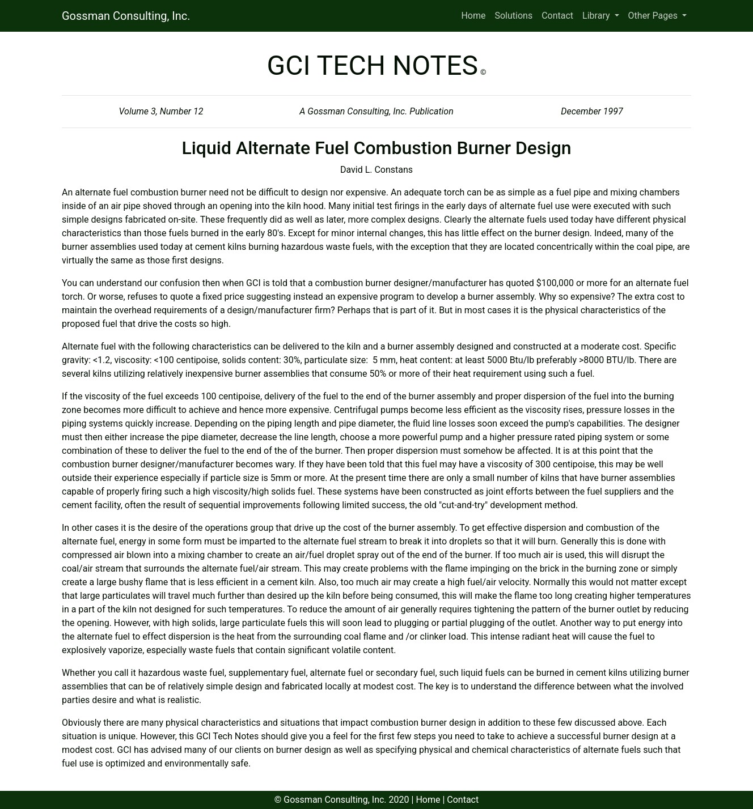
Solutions (513, 15)
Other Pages (654, 15)
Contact (557, 15)
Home (473, 15)
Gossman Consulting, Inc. (126, 16)
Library (597, 15)
